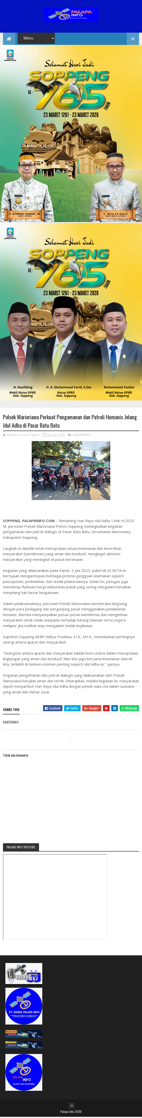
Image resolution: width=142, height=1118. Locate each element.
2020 (78, 1112)
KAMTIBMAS (81, 436)
